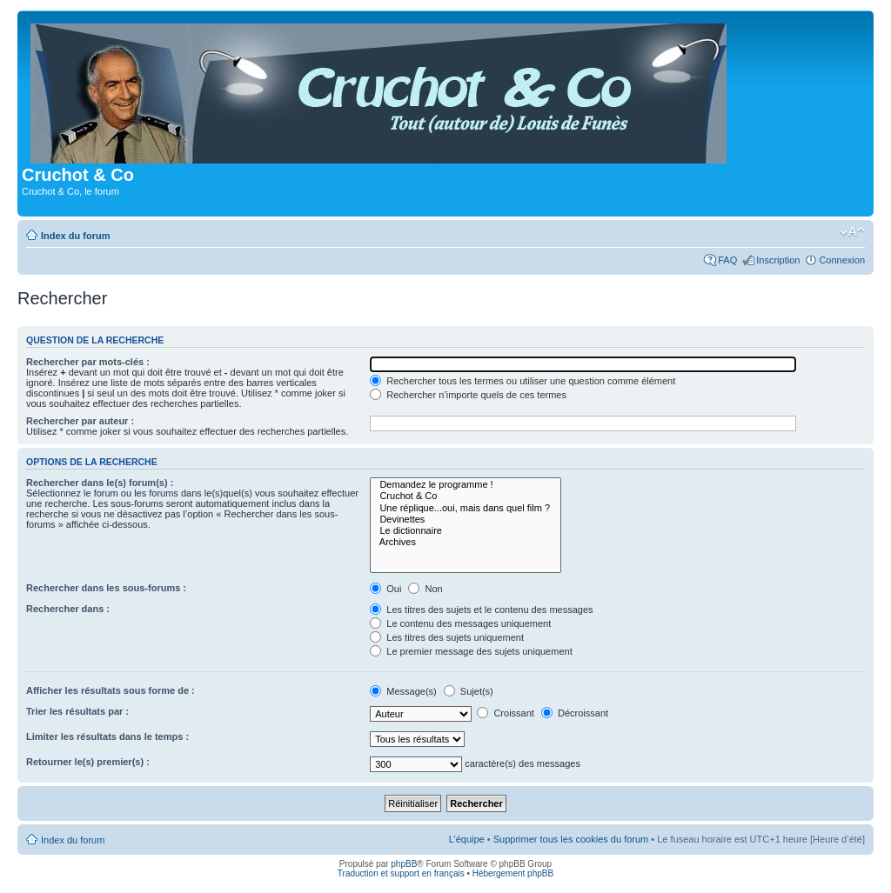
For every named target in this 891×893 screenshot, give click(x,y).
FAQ (727, 260)
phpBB (404, 864)
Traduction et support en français (401, 873)
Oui (385, 588)
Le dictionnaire (465, 530)
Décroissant (574, 713)
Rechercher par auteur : (80, 421)
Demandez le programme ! (465, 484)
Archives (465, 542)
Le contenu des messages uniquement (460, 623)
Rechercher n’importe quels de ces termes (468, 395)
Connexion (842, 260)
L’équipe (467, 839)
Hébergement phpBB (512, 873)
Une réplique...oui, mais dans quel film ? (465, 508)
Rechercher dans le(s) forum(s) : (99, 482)
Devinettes (465, 519)
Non (425, 588)
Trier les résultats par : (77, 711)
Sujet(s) (468, 691)
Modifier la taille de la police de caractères (852, 232)
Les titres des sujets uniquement (447, 637)
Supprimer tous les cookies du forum (571, 839)
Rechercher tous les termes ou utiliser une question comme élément (522, 381)
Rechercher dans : (68, 608)
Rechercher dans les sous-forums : (106, 588)
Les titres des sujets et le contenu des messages (481, 609)
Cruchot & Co (465, 496)
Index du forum (75, 235)
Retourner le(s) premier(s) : (88, 761)
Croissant (505, 713)
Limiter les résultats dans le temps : (107, 736)
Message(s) (404, 691)
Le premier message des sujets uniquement (471, 651)
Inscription (778, 260)
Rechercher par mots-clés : (88, 362)
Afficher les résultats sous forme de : (110, 690)
